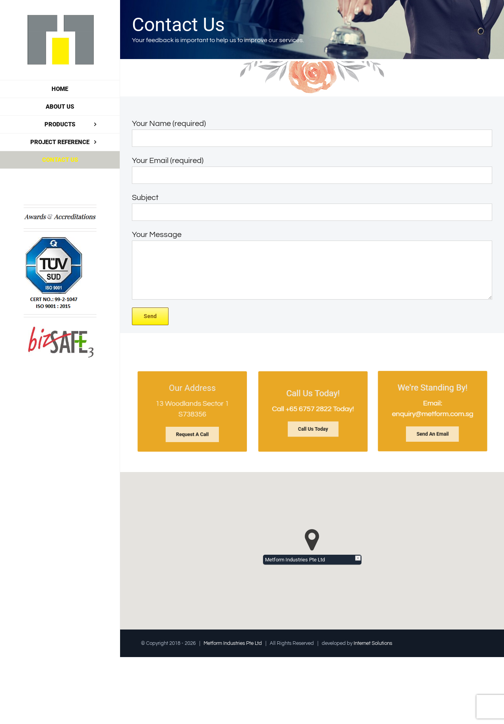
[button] (312, 540)
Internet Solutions (373, 643)
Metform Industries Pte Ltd (233, 643)
